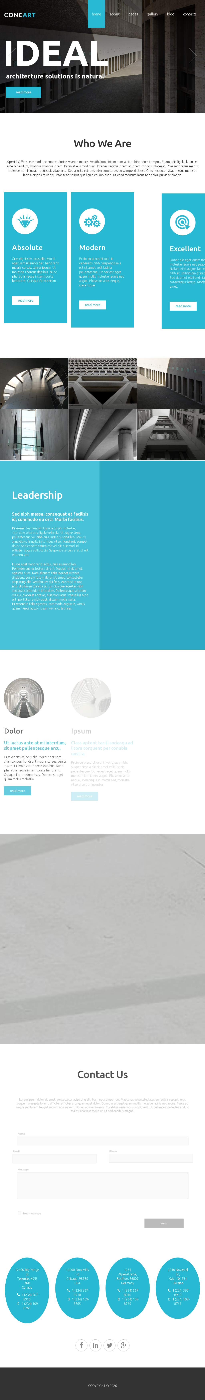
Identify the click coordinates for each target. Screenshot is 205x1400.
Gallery (152, 14)
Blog (170, 14)
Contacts (190, 14)
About (115, 14)
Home (96, 14)
